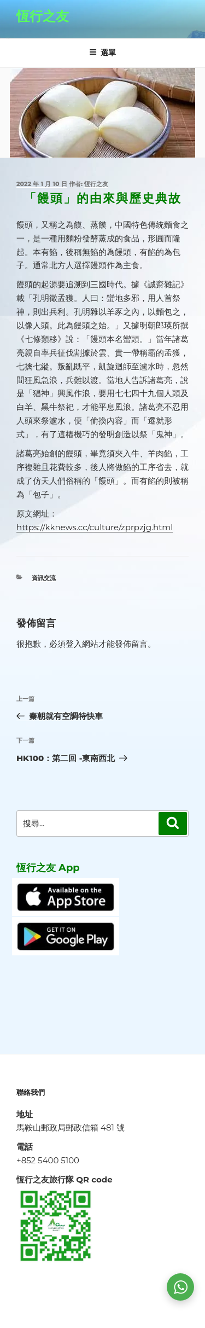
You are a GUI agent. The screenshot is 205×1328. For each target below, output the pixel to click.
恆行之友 (42, 16)
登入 (74, 644)
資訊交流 (44, 578)
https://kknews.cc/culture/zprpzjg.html (94, 527)
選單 (102, 52)
